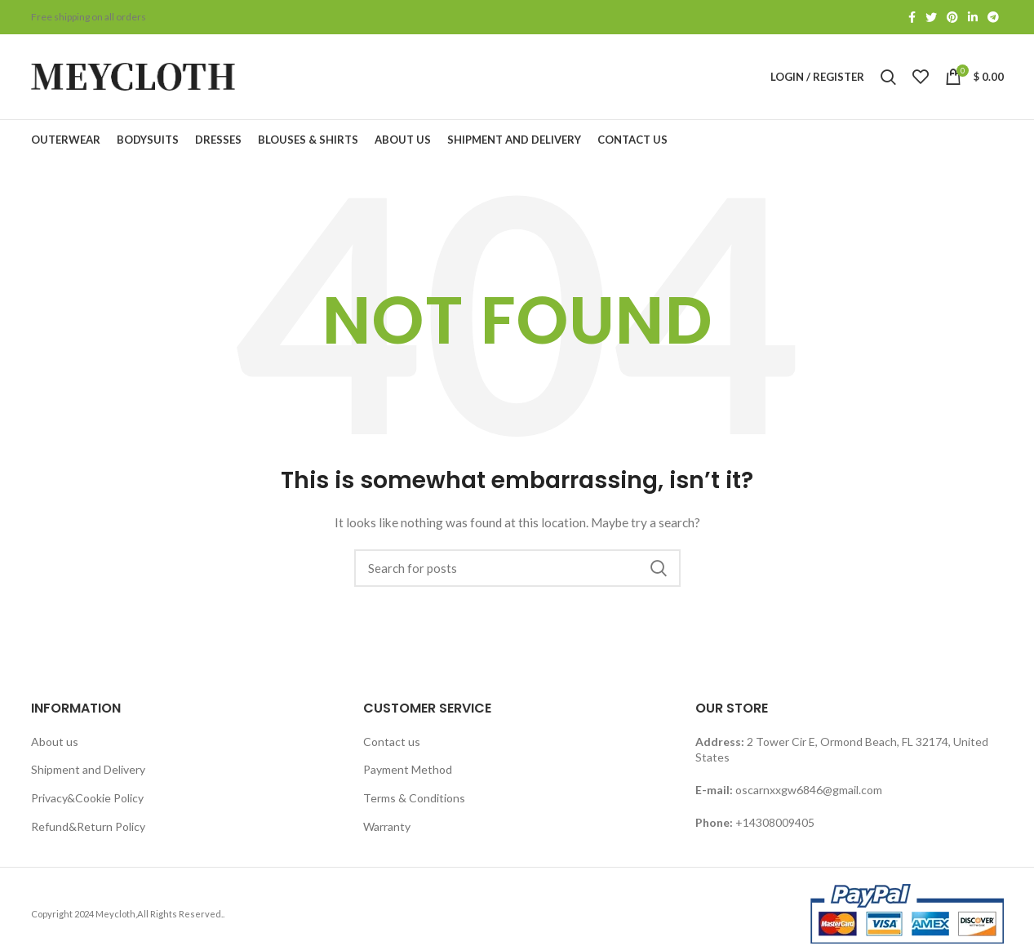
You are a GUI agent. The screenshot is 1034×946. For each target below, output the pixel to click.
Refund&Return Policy (88, 826)
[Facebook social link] (912, 17)
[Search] (517, 568)
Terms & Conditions (414, 798)
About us (54, 741)
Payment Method (407, 769)
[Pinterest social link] (952, 17)
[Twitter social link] (931, 17)
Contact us (391, 741)
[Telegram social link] (993, 17)
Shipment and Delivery (88, 769)
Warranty (386, 826)
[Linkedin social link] (973, 17)
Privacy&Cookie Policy (87, 798)
